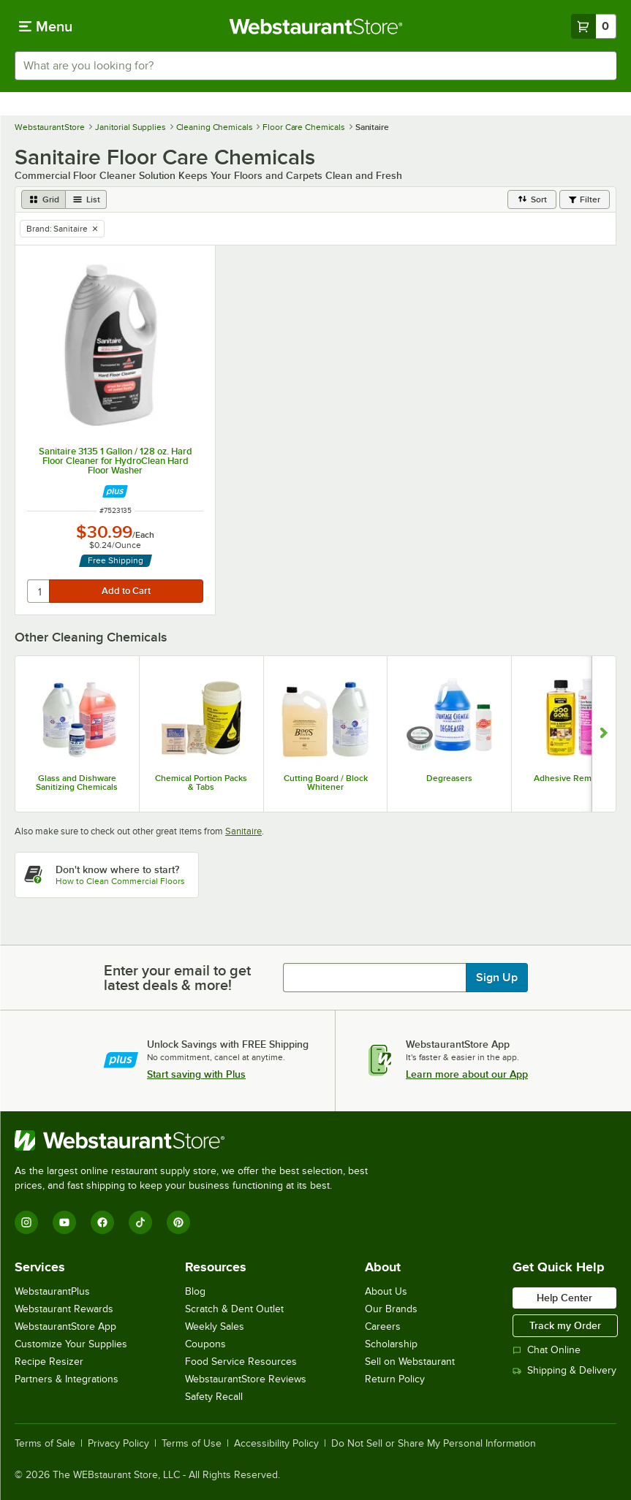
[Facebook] (102, 1222)
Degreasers (449, 778)
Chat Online (547, 1349)
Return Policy (395, 1379)
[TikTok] (140, 1222)
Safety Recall (214, 1396)
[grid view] (43, 199)
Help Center (564, 1297)
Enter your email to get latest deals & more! (177, 977)
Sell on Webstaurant (410, 1361)
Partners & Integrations (66, 1379)
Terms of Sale (45, 1444)
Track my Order (565, 1325)
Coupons (205, 1344)
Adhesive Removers (573, 778)
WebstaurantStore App (65, 1326)
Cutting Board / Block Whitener (326, 782)
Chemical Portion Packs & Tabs (201, 782)
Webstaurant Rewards (64, 1308)
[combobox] (315, 65)
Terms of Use (192, 1444)
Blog (195, 1291)
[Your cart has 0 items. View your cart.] (593, 26)
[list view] (86, 199)
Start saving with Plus (196, 1074)
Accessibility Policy (276, 1444)
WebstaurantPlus (52, 1291)
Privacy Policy (118, 1444)
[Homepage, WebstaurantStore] (315, 26)
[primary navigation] (46, 26)
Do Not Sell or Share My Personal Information (433, 1444)
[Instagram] (26, 1222)
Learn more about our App (467, 1074)
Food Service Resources (241, 1361)
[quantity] (39, 591)
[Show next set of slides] (604, 734)
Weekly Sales (214, 1326)
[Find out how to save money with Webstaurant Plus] (115, 491)
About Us (386, 1291)
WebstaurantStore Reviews (245, 1379)
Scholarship (391, 1344)
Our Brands (391, 1308)
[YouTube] (64, 1222)
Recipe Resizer (49, 1361)
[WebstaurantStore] (197, 1140)
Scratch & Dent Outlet (234, 1308)
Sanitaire (243, 831)
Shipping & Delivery (564, 1370)
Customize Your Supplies (71, 1344)
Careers (383, 1326)
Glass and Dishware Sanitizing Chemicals (77, 782)
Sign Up (497, 977)
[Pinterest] (178, 1222)
